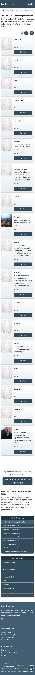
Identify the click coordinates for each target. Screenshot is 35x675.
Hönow (4, 566)
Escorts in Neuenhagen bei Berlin (11, 533)
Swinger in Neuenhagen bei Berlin (12, 548)
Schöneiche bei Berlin (8, 577)
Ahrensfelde (6, 595)
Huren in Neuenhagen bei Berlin (11, 525)
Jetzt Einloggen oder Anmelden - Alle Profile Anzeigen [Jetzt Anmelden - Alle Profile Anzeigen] (17, 481)
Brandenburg (10, 10)
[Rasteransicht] (22, 33)
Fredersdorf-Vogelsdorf (9, 569)
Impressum (31, 665)
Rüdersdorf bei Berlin (8, 588)
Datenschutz (20, 665)
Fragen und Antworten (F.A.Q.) (9, 653)
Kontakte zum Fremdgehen (8, 635)
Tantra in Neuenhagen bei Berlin (11, 537)
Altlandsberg (6, 584)
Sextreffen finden (6, 632)
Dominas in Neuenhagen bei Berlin (12, 544)
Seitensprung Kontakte (7, 637)
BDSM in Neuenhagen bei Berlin (11, 540)
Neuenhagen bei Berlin (9, 562)
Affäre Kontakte (5, 640)
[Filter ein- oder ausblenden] (32, 33)
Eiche (4, 573)
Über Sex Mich (5, 650)
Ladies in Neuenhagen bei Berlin (11, 529)
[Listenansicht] (26, 33)
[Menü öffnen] (31, 669)
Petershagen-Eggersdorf (9, 592)
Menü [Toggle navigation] (30, 4)
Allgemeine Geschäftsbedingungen (7, 665)
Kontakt (3, 655)
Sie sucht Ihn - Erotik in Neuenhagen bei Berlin (15, 551)
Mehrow (5, 580)
